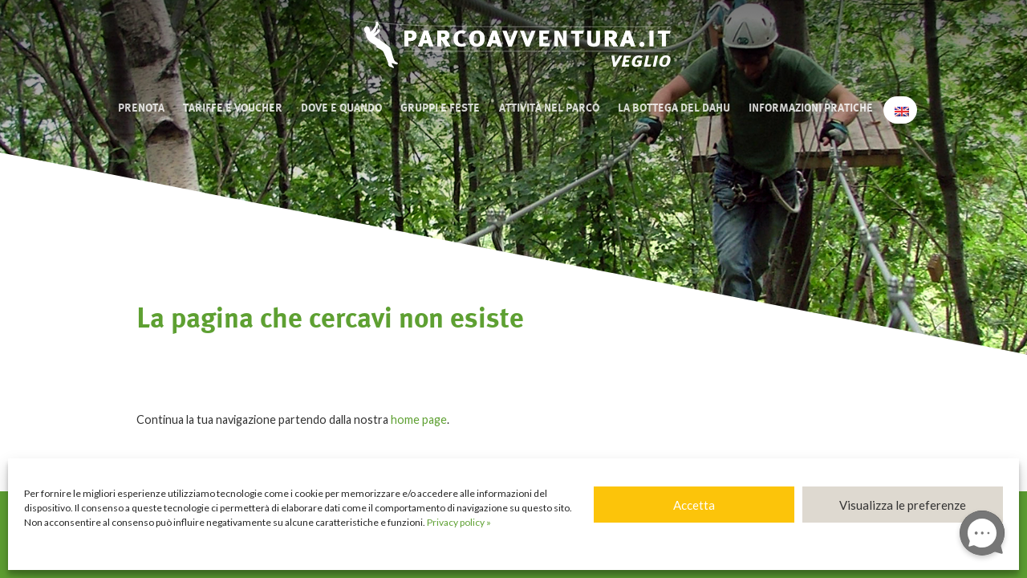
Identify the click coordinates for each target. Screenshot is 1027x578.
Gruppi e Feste (440, 108)
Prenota (141, 108)
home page (419, 419)
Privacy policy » (459, 522)
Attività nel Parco (549, 108)
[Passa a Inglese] (900, 110)
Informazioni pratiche (811, 108)
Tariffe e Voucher (232, 108)
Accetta (694, 505)
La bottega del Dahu (674, 108)
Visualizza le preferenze (902, 505)
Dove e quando (341, 108)
